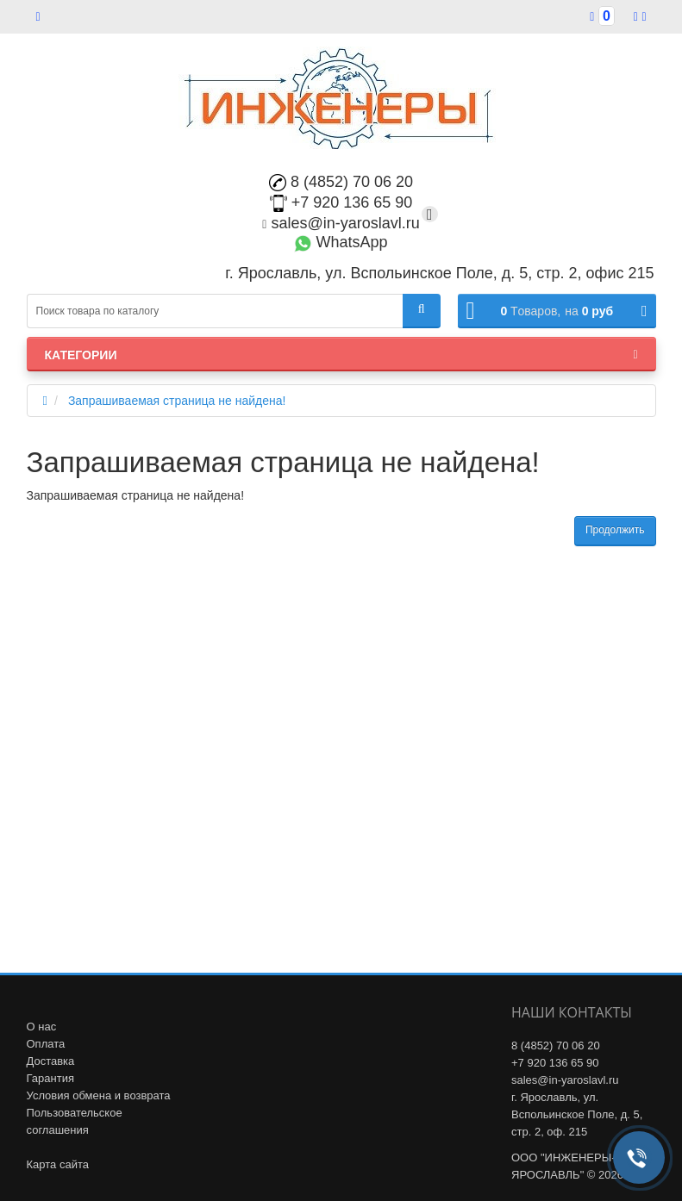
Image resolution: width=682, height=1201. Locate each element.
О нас (42, 1026)
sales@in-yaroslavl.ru (340, 223)
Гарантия (50, 1078)
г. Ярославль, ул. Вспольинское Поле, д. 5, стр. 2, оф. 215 (576, 1114)
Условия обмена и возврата (99, 1095)
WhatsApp (340, 242)
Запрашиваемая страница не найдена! (177, 401)
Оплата (46, 1043)
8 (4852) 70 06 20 (341, 181)
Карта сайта (58, 1164)
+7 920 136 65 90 (341, 202)
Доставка (51, 1061)
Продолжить (615, 530)
